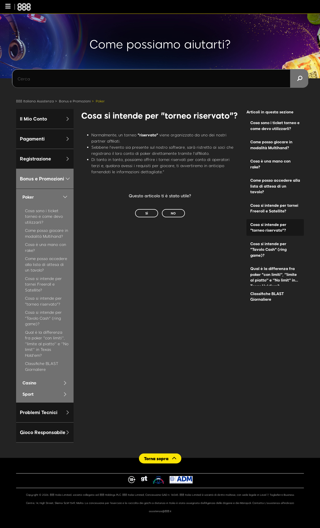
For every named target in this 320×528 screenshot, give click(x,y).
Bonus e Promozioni (75, 101)
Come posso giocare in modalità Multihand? (271, 144)
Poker (100, 101)
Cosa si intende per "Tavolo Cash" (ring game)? (43, 318)
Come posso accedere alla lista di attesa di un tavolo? (46, 264)
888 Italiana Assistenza (35, 101)
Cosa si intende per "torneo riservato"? (268, 227)
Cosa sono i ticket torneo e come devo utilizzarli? (44, 216)
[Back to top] (160, 459)
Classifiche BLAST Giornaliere (267, 296)
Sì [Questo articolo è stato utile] (146, 213)
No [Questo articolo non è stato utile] (173, 213)
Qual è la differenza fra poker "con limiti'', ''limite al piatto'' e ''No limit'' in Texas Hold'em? (46, 344)
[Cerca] (160, 78)
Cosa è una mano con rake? (270, 164)
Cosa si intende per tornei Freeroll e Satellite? (43, 284)
